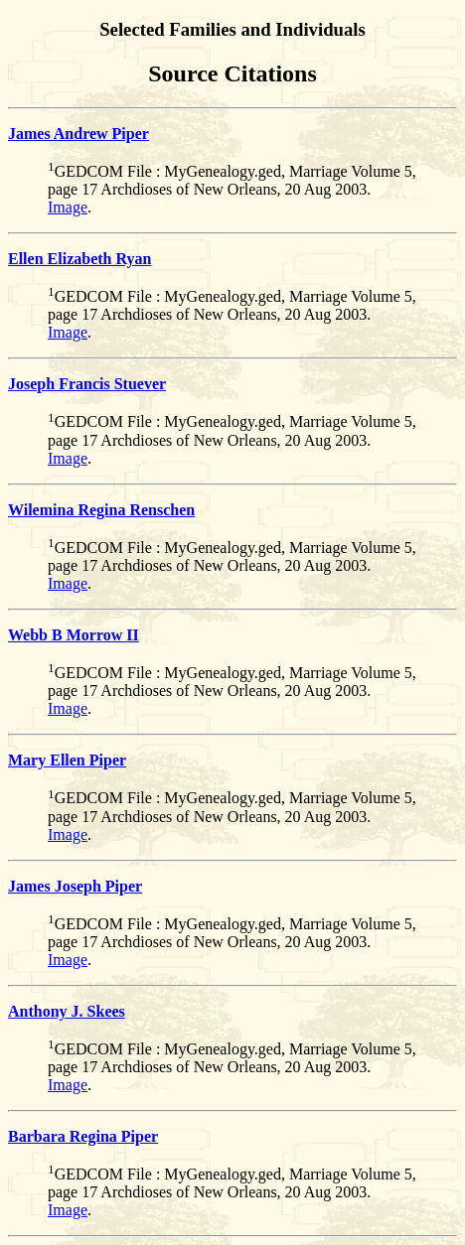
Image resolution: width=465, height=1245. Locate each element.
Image (67, 207)
